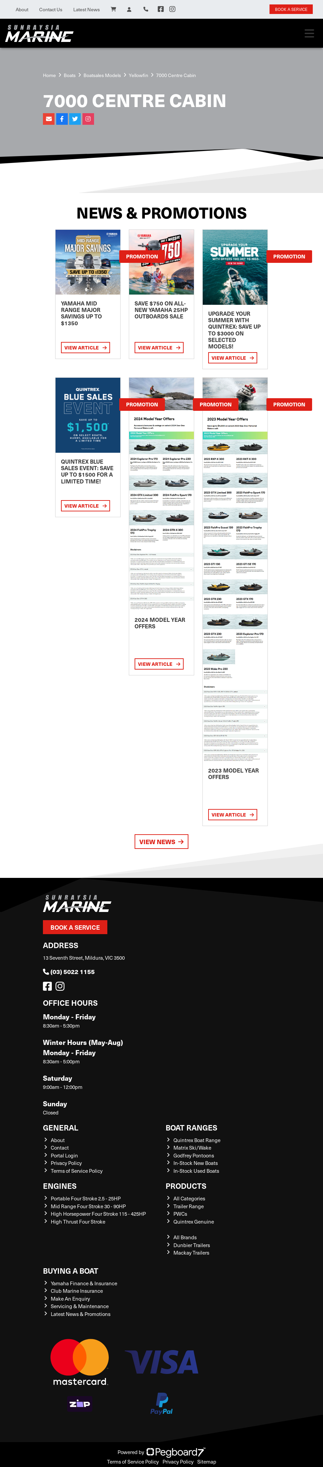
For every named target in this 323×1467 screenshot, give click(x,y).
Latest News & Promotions (80, 1314)
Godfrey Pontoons (193, 1155)
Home (49, 75)
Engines (60, 1185)
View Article (85, 347)
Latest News (86, 9)
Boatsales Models (102, 75)
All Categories (189, 1198)
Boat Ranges (191, 1127)
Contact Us (50, 9)
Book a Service (75, 927)
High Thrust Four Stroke (78, 1221)
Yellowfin (138, 75)
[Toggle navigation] (309, 33)
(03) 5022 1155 (69, 971)
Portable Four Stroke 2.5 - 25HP (86, 1198)
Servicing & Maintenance (80, 1306)
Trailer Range (188, 1206)
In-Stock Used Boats (196, 1170)
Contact (60, 1147)
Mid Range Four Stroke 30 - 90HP (88, 1206)
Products (186, 1185)
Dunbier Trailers (191, 1245)
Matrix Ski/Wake (192, 1147)
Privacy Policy (66, 1163)
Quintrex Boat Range (196, 1140)
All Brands (185, 1237)
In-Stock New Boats (195, 1163)
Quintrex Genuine (193, 1221)
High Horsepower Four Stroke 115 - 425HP (98, 1213)
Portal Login (64, 1155)
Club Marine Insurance (77, 1290)
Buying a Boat (70, 1270)
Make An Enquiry (70, 1298)
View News (161, 841)
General (60, 1127)
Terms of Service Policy (77, 1170)
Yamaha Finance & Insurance (84, 1283)
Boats (70, 75)
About (22, 9)
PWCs (180, 1213)
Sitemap (206, 1461)
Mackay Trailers (191, 1252)
